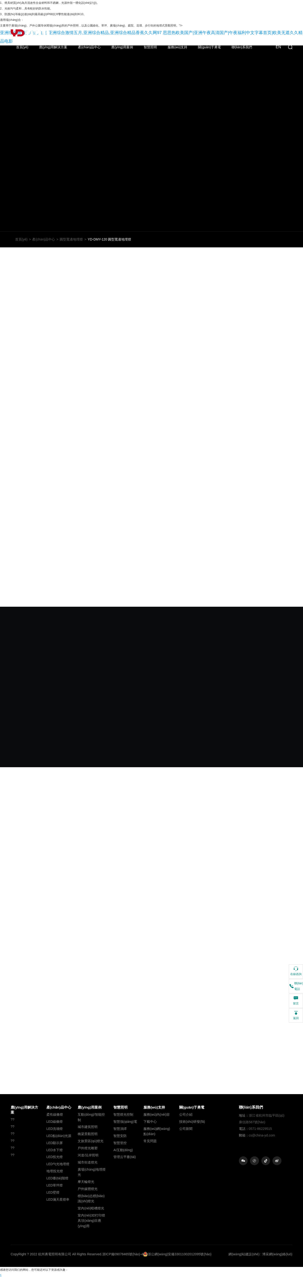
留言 (296, 1000)
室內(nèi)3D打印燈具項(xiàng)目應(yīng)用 (91, 1221)
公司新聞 (185, 1129)
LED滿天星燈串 (57, 1200)
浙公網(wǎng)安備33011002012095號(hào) (177, 1254)
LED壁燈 (52, 1193)
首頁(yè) (22, 47)
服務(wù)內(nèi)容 (156, 1115)
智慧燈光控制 (123, 1115)
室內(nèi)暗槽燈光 (91, 1209)
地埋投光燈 (54, 1172)
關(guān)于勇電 (209, 47)
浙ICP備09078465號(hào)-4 (122, 1255)
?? (12, 1120)
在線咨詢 (296, 971)
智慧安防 (120, 1136)
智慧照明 (150, 47)
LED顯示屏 (54, 1143)
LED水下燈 (54, 1151)
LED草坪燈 (54, 1186)
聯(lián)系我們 (242, 47)
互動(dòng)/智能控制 (91, 1117)
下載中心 (150, 1122)
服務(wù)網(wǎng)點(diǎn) (156, 1131)
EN (278, 47)
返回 (296, 1015)
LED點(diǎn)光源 (58, 1136)
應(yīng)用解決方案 (53, 47)
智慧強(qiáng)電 (125, 1122)
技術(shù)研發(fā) (192, 1122)
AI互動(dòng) (123, 1151)
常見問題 (150, 1142)
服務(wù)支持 (177, 47)
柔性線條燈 (54, 1115)
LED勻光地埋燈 (57, 1165)
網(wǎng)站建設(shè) (243, 1255)
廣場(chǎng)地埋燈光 (92, 1172)
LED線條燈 (54, 1122)
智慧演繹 (120, 1129)
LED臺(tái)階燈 (57, 1179)
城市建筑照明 (88, 1127)
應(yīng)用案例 (122, 47)
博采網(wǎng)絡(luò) (277, 1255)
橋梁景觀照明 (88, 1134)
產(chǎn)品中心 (89, 47)
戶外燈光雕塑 (88, 1149)
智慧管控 (120, 1143)
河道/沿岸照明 (88, 1156)
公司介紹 (185, 1115)
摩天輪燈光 (86, 1182)
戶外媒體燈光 (88, 1189)
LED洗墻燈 (54, 1129)
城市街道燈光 (88, 1163)
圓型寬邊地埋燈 (71, 240)
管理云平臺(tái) (124, 1157)
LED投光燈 (54, 1157)
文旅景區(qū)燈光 (90, 1142)
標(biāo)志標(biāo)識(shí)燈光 (91, 1199)
